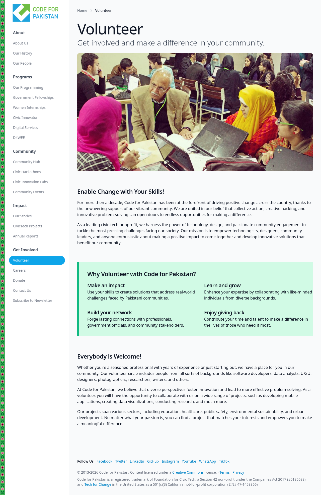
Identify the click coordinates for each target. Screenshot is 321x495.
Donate (19, 280)
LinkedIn (137, 461)
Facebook (104, 461)
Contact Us (22, 290)
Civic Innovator (25, 117)
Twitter (121, 461)
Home (82, 10)
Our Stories (22, 216)
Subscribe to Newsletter (32, 300)
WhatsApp (207, 461)
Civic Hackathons (27, 171)
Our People (22, 63)
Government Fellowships (33, 97)
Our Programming (28, 87)
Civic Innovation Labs (30, 181)
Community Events (28, 191)
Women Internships (29, 107)
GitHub (153, 461)
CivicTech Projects (27, 226)
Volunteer (21, 260)
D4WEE (19, 137)
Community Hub (26, 161)
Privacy (238, 472)
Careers (19, 270)
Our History (22, 53)
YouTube (189, 461)
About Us (20, 43)
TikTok (224, 461)
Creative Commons (188, 472)
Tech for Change (98, 484)
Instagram (170, 461)
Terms (224, 472)
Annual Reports (25, 236)
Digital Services (25, 127)
